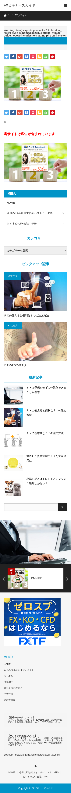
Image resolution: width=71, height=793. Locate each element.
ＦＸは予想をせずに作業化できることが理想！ (46, 390)
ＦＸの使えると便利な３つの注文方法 (26, 315)
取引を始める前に (13, 688)
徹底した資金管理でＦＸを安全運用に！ (46, 458)
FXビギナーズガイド (19, 5)
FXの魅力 (13, 325)
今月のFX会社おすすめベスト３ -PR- (30, 213)
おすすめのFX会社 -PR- (22, 223)
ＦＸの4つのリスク (15, 365)
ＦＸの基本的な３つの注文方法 (45, 433)
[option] (35, 542)
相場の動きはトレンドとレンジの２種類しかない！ (46, 481)
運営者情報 (9, 700)
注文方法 (12, 276)
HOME (11, 202)
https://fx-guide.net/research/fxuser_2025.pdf (37, 754)
